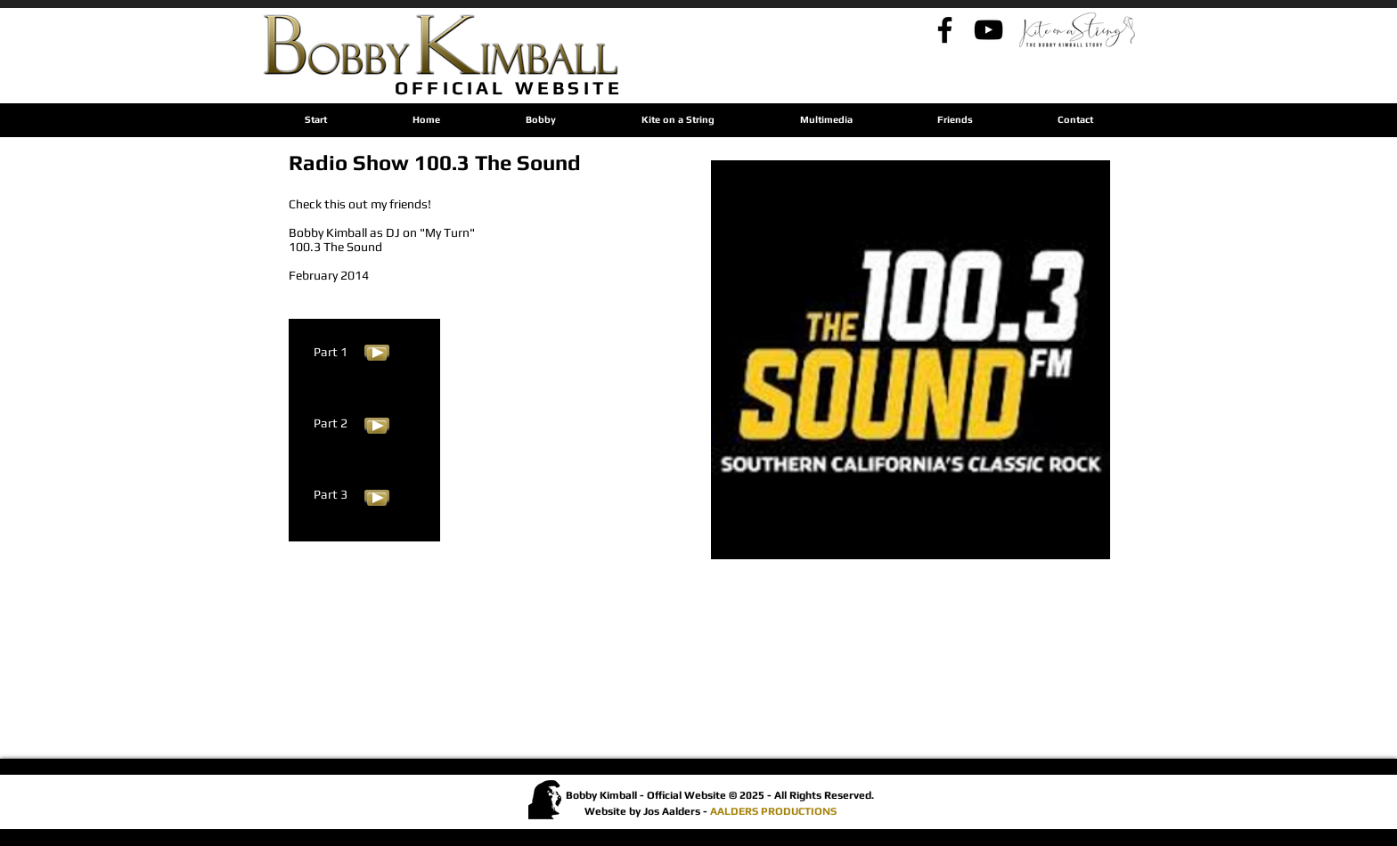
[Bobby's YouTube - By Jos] (988, 29)
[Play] (376, 350)
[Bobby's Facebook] (944, 29)
